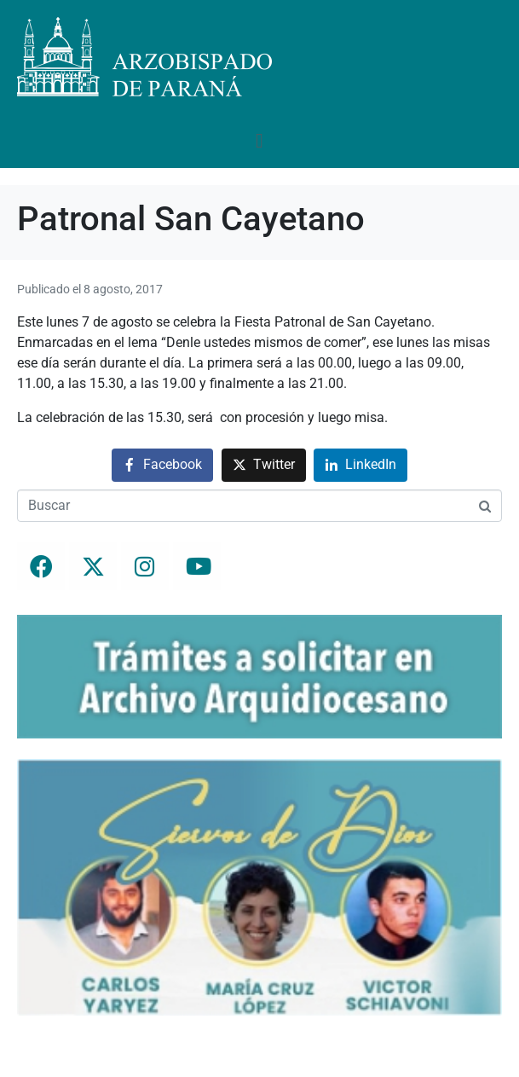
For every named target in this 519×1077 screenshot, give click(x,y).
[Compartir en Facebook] (162, 465)
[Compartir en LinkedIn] (360, 465)
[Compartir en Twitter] (264, 465)
